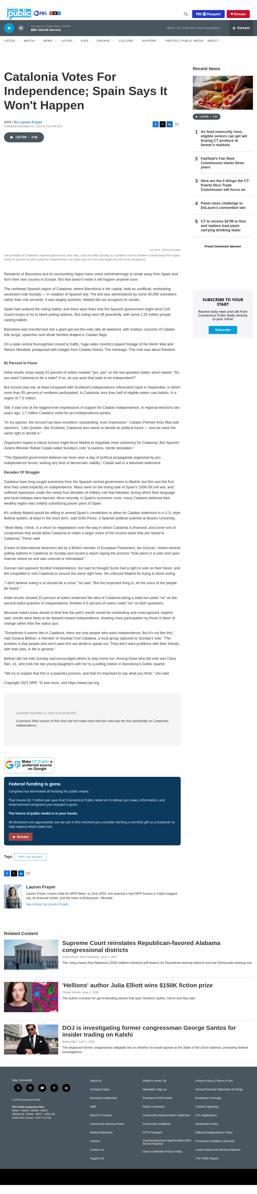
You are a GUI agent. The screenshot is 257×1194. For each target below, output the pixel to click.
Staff (93, 1115)
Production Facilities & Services (215, 1150)
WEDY (44, 1119)
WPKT (39, 1123)
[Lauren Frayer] (13, 905)
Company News (100, 1098)
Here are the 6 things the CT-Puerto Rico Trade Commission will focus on (225, 194)
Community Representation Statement (166, 1124)
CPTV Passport (152, 1141)
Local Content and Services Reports (217, 1158)
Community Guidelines (157, 1132)
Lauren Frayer (30, 131)
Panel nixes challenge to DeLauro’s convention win (223, 214)
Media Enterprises (101, 1141)
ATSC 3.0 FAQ (43, 1126)
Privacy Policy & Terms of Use (214, 1089)
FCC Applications (206, 1124)
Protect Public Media (184, 49)
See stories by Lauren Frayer (47, 913)
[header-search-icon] (189, 18)
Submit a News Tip (154, 1089)
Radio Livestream (154, 1115)
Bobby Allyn (69, 1050)
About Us (96, 1089)
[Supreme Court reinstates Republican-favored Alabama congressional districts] (31, 964)
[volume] (21, 37)
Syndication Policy (206, 1132)
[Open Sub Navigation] (18, 49)
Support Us (97, 1167)
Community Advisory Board (107, 1132)
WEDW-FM (18, 1123)
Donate (243, 18)
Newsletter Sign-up (154, 1098)
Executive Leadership (103, 1107)
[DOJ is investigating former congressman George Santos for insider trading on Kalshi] (31, 1048)
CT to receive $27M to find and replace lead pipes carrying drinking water (223, 234)
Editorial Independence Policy (213, 1141)
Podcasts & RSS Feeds (157, 1107)
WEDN (25, 1119)
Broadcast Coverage (208, 1107)
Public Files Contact (22, 1126)
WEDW (35, 1119)
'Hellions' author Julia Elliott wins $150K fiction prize (137, 994)
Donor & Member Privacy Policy (163, 1160)
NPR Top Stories (30, 865)
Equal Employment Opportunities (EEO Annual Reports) (167, 1151)
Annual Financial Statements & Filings (219, 1098)
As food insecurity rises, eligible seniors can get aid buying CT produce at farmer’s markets (224, 147)
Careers (95, 1150)
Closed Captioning (206, 1115)
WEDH (15, 1119)
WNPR (30, 1123)
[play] (9, 37)
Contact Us (97, 1158)
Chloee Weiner (71, 1001)
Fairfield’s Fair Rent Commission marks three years (222, 172)
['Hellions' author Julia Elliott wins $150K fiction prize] (31, 1006)
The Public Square (206, 1167)
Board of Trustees (101, 1124)
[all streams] (241, 37)
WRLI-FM (50, 1123)
